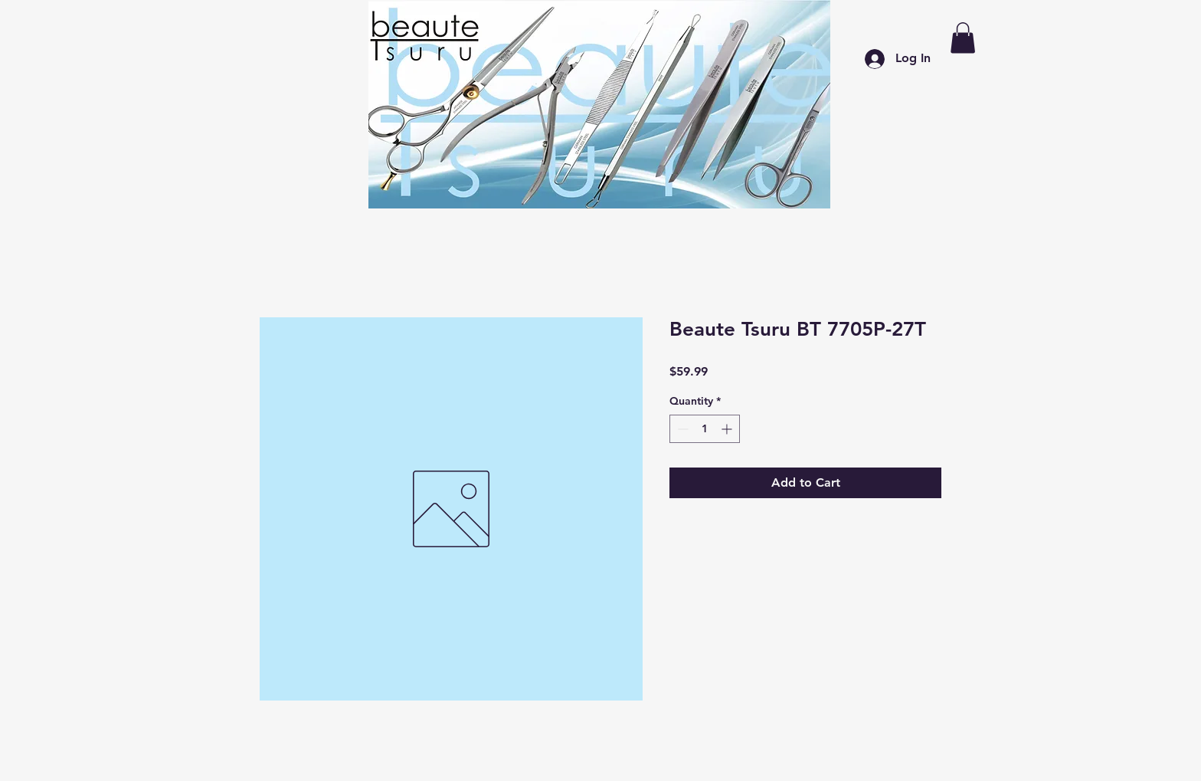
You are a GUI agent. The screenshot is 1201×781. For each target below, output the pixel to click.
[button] (963, 38)
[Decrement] (681, 428)
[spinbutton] (704, 428)
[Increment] (728, 428)
